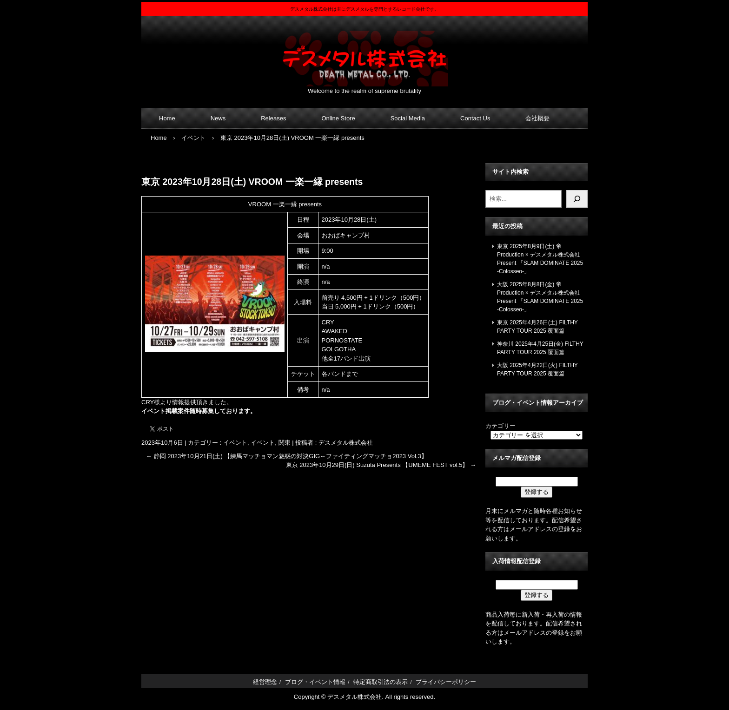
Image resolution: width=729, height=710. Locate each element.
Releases (273, 118)
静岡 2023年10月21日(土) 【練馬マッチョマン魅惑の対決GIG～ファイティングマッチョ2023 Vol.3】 (286, 456)
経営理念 (265, 681)
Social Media (408, 118)
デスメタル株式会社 (364, 52)
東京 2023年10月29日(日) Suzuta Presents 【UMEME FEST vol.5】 (381, 464)
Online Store (338, 118)
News (218, 118)
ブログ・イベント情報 (315, 681)
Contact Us (475, 118)
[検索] (577, 199)
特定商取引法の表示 (380, 681)
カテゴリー (500, 425)
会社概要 (537, 118)
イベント (235, 442)
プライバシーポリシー (446, 681)
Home (167, 118)
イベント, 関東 (270, 442)
